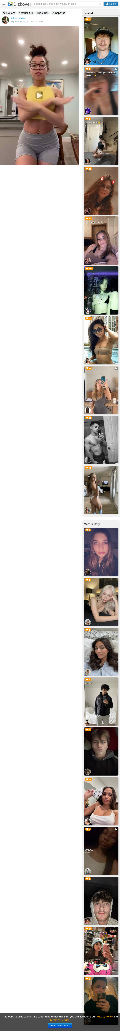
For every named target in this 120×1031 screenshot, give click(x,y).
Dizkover (19, 4)
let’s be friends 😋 (92, 122)
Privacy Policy (105, 1016)
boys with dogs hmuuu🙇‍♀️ (96, 932)
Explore (9, 13)
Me (86, 23)
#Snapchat (58, 13)
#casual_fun (26, 13)
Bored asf (89, 683)
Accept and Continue (60, 1025)
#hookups (43, 13)
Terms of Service (59, 1020)
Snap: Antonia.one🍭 (94, 222)
